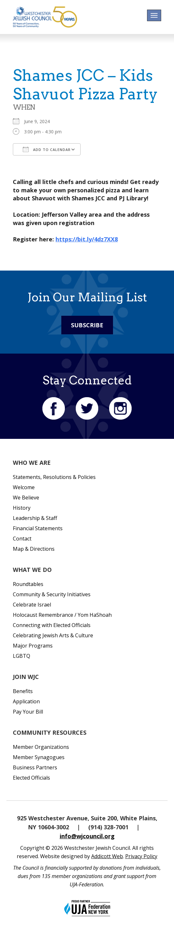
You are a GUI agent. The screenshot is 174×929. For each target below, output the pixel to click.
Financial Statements (38, 528)
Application (26, 701)
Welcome (24, 487)
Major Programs (33, 645)
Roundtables (28, 584)
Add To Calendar (47, 149)
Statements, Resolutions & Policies (54, 477)
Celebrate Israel (32, 604)
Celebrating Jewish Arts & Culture (53, 635)
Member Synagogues (39, 757)
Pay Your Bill (28, 711)
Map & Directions (34, 548)
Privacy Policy (141, 856)
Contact (22, 538)
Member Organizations (41, 746)
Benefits (23, 691)
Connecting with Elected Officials (52, 625)
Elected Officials (31, 777)
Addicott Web (107, 856)
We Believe (26, 497)
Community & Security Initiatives (52, 594)
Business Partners (35, 767)
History (21, 507)
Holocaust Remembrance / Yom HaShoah (62, 614)
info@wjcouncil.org (87, 836)
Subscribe (87, 325)
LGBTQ (21, 655)
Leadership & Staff (35, 518)
